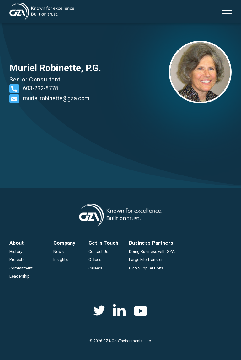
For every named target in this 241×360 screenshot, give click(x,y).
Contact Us (98, 251)
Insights (60, 260)
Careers (95, 268)
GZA (42, 12)
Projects (16, 260)
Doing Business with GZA (152, 251)
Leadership (19, 276)
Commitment (21, 268)
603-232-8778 (40, 88)
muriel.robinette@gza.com (56, 98)
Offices (94, 260)
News (58, 251)
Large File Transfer (146, 260)
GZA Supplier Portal (147, 268)
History (15, 251)
